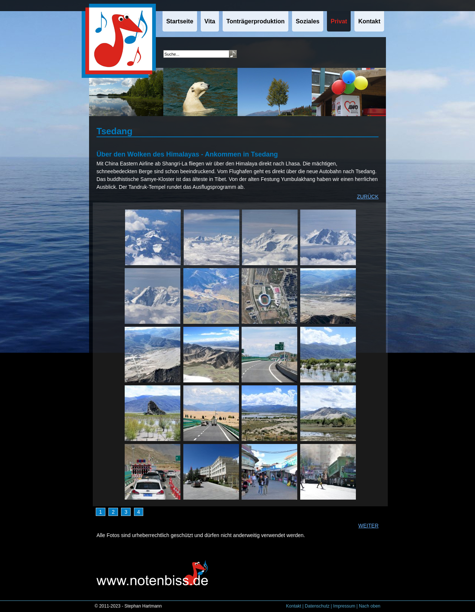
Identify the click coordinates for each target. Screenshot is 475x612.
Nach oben (369, 606)
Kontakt (293, 606)
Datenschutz (317, 606)
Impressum (344, 606)
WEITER (368, 526)
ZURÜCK (368, 197)
